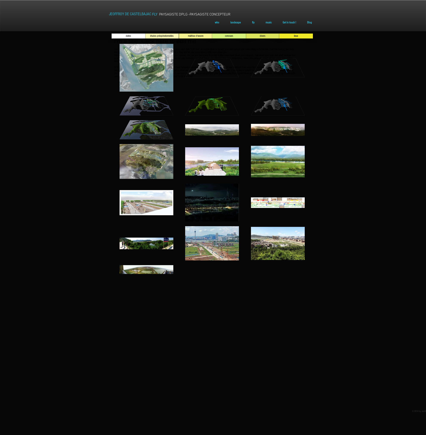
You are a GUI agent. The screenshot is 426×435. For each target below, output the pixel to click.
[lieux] (296, 36)
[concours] (229, 36)
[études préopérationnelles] (162, 36)
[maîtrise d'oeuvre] (195, 36)
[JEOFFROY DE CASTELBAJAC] (130, 14)
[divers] (262, 36)
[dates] (128, 36)
